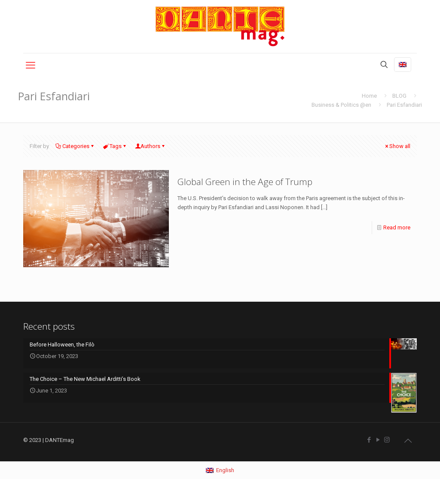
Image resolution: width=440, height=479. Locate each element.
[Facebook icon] (369, 440)
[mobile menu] (30, 65)
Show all (397, 146)
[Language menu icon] (402, 64)
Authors (150, 146)
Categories (75, 146)
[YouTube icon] (378, 440)
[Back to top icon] (408, 441)
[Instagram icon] (387, 440)
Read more (396, 227)
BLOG (399, 96)
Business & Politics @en (341, 105)
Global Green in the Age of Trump (244, 182)
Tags (115, 146)
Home (369, 96)
